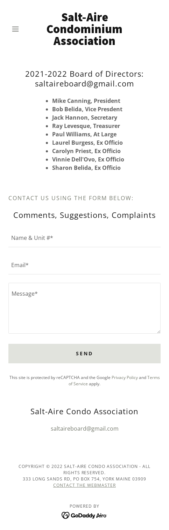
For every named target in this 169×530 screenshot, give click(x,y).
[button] (19, 29)
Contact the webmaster (84, 485)
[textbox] (84, 237)
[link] (84, 29)
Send (84, 353)
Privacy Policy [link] (125, 377)
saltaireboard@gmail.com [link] (85, 428)
